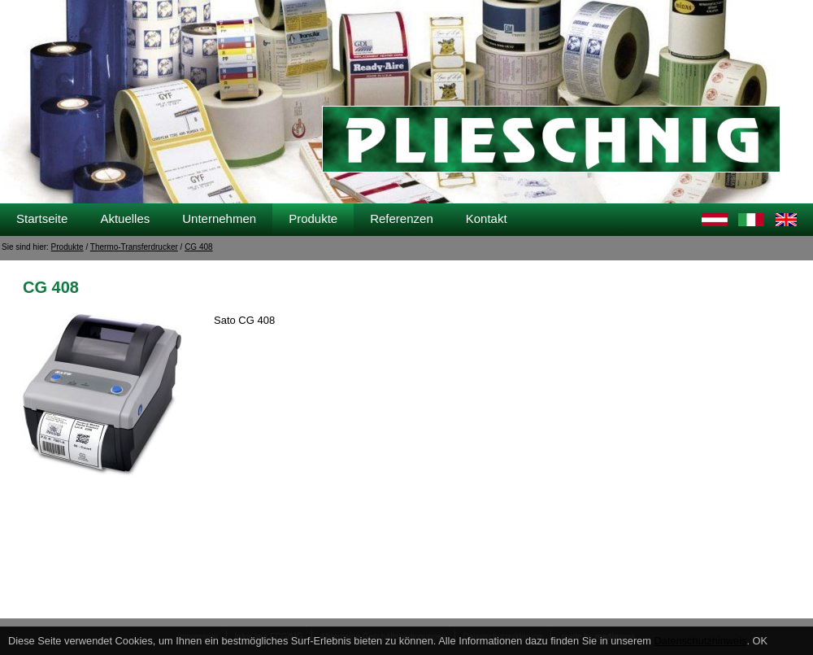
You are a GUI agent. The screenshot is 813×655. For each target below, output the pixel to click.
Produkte (313, 218)
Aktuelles (125, 218)
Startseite (41, 218)
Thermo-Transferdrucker (134, 246)
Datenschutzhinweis (700, 641)
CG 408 (198, 246)
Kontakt (486, 218)
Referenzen (401, 218)
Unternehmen (219, 218)
